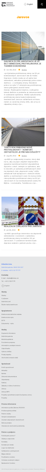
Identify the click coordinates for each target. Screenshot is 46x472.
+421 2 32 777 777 (14, 270)
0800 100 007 (18, 267)
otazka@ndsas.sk (13, 278)
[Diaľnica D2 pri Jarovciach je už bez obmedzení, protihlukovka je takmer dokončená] (23, 46)
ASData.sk (42, 469)
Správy (24, 70)
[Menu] (42, 4)
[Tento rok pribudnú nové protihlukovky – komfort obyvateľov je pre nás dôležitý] (23, 132)
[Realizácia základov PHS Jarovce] (23, 211)
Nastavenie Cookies (8, 463)
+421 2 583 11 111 (10, 281)
